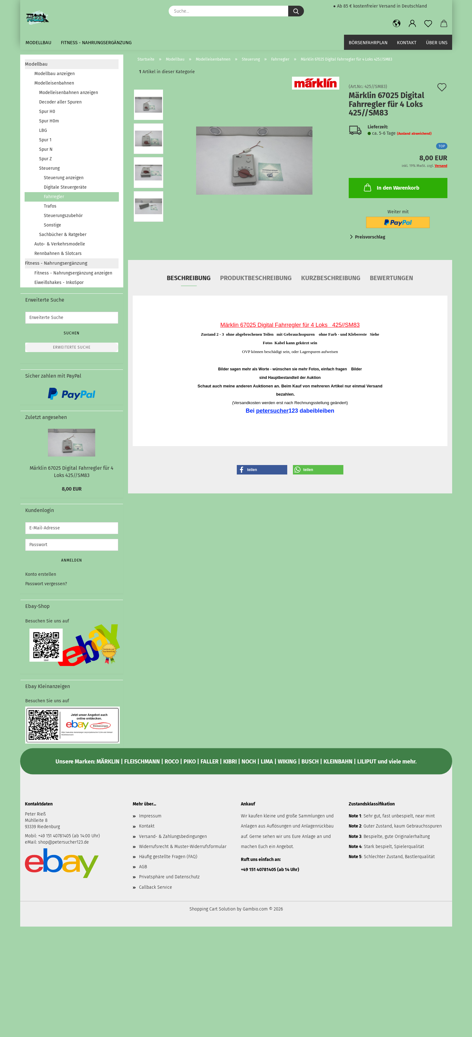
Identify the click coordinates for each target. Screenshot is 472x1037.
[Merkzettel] (428, 24)
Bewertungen (391, 278)
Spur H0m (49, 121)
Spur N (46, 149)
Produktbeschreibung (256, 278)
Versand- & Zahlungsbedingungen (173, 836)
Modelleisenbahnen (54, 83)
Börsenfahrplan (368, 42)
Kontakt (407, 42)
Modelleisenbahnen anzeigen (68, 92)
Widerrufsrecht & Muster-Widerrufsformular (182, 846)
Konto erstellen (40, 574)
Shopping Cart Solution (212, 909)
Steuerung (49, 168)
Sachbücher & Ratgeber (62, 234)
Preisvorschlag (370, 237)
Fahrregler (54, 196)
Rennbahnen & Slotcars (58, 253)
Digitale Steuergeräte (65, 187)
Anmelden (71, 560)
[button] (397, 24)
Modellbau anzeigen (54, 73)
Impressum (150, 816)
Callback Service (155, 887)
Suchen (71, 333)
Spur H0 (47, 111)
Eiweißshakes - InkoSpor (59, 282)
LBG (43, 130)
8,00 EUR (72, 489)
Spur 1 (45, 140)
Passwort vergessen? (46, 583)
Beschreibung (189, 278)
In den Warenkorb (391, 187)
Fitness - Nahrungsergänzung (96, 42)
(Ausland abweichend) (414, 134)
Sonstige (52, 225)
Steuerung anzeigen (64, 177)
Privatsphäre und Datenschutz (169, 877)
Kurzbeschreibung (330, 278)
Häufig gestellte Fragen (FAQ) (168, 856)
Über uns (436, 42)
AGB (143, 866)
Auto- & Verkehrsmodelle (59, 244)
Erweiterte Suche (71, 347)
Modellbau (38, 42)
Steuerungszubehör (63, 215)
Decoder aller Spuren (60, 102)
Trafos (50, 206)
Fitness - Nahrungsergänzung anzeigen (73, 273)
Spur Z (45, 159)
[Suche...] (296, 11)
